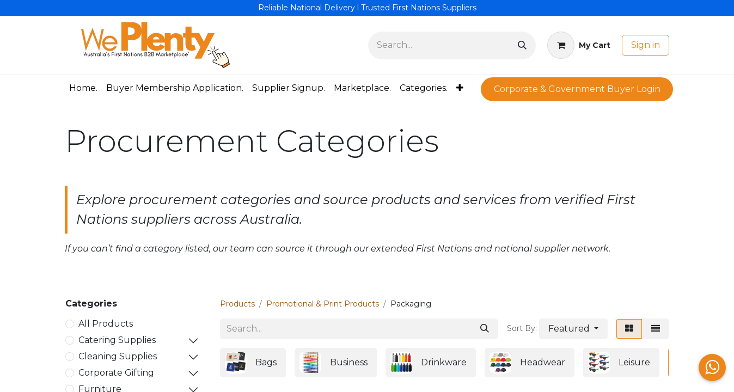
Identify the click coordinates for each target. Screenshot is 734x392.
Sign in (645, 45)
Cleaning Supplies (117, 356)
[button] (573, 328)
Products (237, 304)
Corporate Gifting (116, 372)
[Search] (522, 45)
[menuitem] (83, 88)
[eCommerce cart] (579, 45)
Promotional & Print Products (322, 304)
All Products (105, 323)
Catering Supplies (117, 340)
